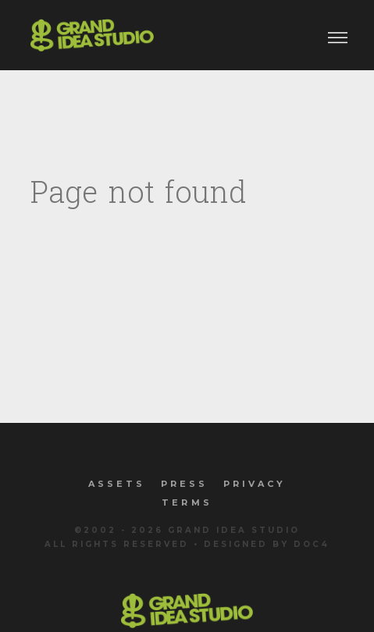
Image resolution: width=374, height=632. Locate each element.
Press (184, 483)
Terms (187, 502)
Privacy (254, 483)
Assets (116, 483)
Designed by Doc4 (266, 544)
